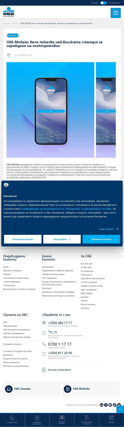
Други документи (89, 290)
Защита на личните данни (15, 359)
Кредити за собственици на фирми (58, 292)
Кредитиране (48, 267)
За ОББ (86, 256)
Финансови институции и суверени (58, 296)
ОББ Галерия (86, 293)
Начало (6, 23)
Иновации (12, 35)
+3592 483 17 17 (60, 323)
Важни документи (11, 362)
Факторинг (47, 288)
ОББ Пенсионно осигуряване (16, 330)
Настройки (62, 239)
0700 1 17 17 (59, 344)
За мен (94, 3)
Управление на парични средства (57, 271)
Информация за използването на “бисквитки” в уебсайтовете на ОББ (67, 208)
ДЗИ (5, 322)
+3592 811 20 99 (60, 353)
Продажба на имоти (12, 344)
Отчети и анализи (89, 282)
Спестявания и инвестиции (16, 278)
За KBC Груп (86, 267)
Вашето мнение (88, 304)
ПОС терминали (49, 278)
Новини (15, 23)
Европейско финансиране (93, 278)
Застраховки (9, 285)
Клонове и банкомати (59, 370)
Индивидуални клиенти (14, 258)
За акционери (87, 271)
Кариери (84, 297)
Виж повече (106, 229)
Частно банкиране (11, 282)
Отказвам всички (22, 239)
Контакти (85, 308)
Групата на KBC (15, 315)
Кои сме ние (86, 264)
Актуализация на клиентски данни (19, 289)
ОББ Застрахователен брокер (16, 337)
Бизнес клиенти (48, 258)
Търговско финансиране (53, 274)
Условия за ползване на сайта (17, 351)
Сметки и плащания (12, 271)
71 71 (52, 333)
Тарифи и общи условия (92, 286)
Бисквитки (8, 355)
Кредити (7, 274)
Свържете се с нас (56, 315)
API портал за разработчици (16, 366)
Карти (6, 267)
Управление (86, 275)
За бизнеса (114, 3)
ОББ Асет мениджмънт (13, 333)
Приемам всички (101, 239)
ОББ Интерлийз (10, 326)
